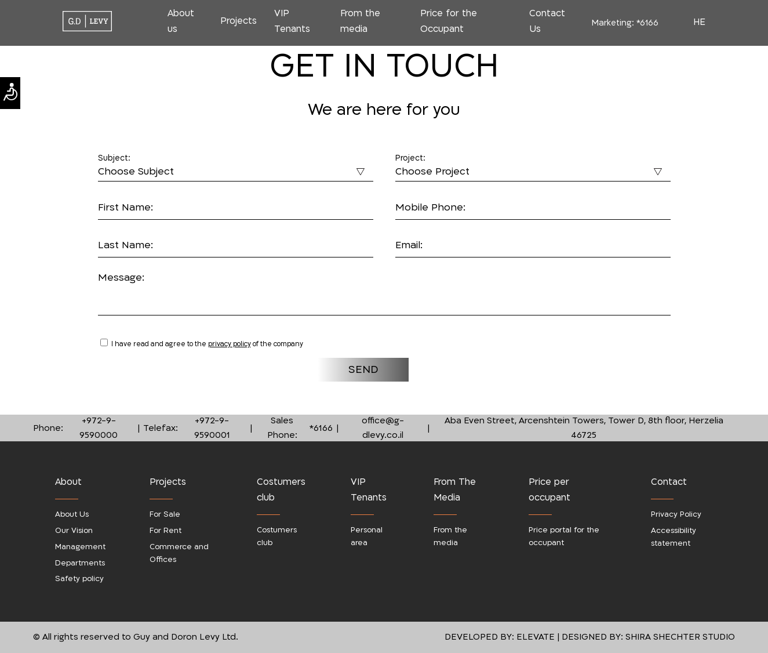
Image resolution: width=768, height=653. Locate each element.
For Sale (165, 514)
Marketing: (625, 22)
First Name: (125, 207)
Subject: (114, 158)
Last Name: (125, 245)
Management (80, 547)
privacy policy (229, 344)
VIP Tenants (292, 21)
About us (181, 21)
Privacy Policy (676, 514)
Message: (121, 277)
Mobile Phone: (430, 207)
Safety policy (79, 579)
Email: (409, 245)
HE (699, 22)
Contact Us (547, 21)
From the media (360, 21)
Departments (80, 563)
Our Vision (74, 530)
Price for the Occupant (448, 21)
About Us (72, 514)
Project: (410, 158)
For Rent (165, 530)
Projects (238, 20)
